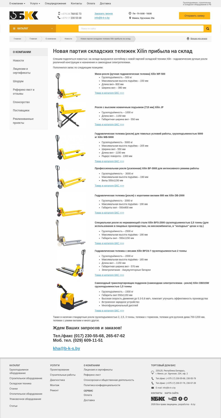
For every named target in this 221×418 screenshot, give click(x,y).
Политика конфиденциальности (102, 385)
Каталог (22, 28)
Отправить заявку (195, 15)
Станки (13, 388)
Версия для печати (198, 38)
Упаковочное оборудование (25, 399)
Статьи (13, 406)
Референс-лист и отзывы (23, 91)
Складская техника (20, 383)
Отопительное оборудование (25, 393)
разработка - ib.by (186, 404)
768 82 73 (71, 13)
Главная (17, 39)
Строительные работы (63, 374)
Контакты (76, 3)
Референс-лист (92, 374)
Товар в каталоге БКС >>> (109, 93)
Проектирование (59, 369)
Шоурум (18, 81)
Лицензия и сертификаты (98, 369)
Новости (68, 39)
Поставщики (21, 110)
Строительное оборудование (25, 378)
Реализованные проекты (23, 120)
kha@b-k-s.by (66, 348)
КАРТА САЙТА (172, 393)
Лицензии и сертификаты (22, 70)
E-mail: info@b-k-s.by (166, 388)
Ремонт (54, 390)
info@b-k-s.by (102, 17)
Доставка (105, 3)
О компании (17, 3)
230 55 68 (71, 18)
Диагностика (57, 380)
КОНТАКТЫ (156, 393)
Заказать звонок (104, 13)
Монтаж (54, 385)
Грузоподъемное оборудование (18, 371)
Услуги (35, 3)
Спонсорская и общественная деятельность (109, 380)
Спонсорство (21, 102)
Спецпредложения (55, 3)
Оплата (91, 3)
